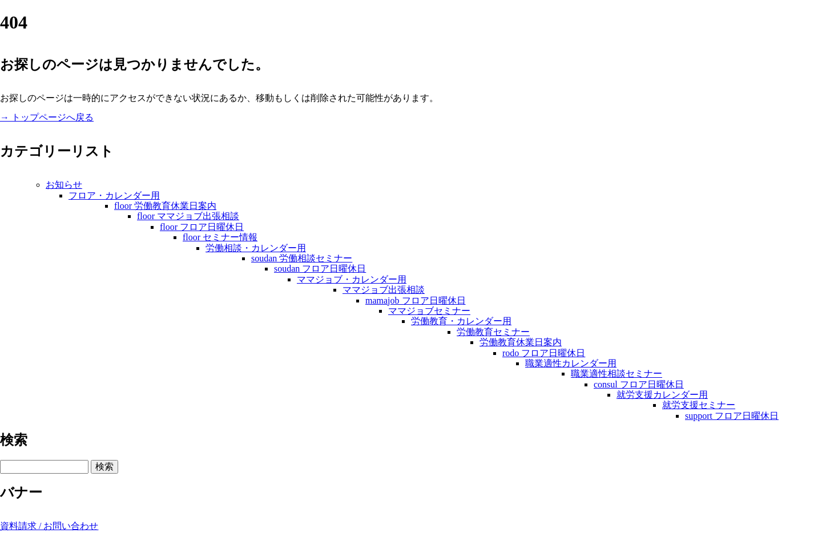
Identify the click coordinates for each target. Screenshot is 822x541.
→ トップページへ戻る (47, 117)
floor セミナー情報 (220, 237)
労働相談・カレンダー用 (256, 248)
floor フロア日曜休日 (202, 227)
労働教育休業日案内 (521, 342)
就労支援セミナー (698, 405)
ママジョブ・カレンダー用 (351, 279)
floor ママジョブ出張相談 (188, 216)
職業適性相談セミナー (616, 373)
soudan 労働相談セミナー (301, 258)
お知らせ (64, 184)
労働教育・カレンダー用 (461, 321)
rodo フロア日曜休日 (543, 353)
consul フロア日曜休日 (639, 384)
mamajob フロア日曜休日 (415, 300)
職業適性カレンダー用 (570, 363)
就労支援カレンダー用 (662, 394)
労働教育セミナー (493, 332)
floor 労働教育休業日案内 (165, 206)
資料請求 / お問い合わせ (49, 526)
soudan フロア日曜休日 (320, 268)
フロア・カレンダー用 (114, 195)
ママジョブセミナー (429, 311)
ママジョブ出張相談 (383, 289)
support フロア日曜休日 (732, 416)
